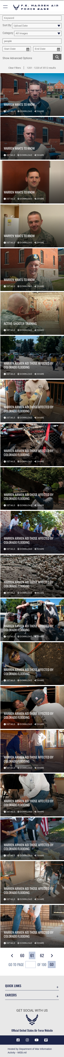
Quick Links (13, 985)
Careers (11, 994)
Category (8, 33)
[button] (5, 7)
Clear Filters (14, 67)
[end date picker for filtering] (47, 48)
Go (52, 964)
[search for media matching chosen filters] (57, 56)
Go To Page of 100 (27, 965)
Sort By (7, 25)
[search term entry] (32, 18)
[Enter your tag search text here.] (32, 41)
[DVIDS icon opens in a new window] (45, 1040)
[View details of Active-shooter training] (32, 313)
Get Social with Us (32, 1010)
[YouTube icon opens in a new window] (36, 1040)
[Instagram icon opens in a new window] (27, 1040)
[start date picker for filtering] (17, 48)
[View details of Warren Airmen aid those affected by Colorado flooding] (32, 357)
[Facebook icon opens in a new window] (18, 1040)
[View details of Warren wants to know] (32, 94)
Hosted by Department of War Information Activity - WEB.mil (30, 1051)
